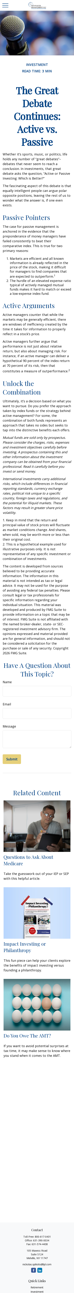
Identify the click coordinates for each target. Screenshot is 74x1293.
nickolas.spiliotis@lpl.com (37, 1264)
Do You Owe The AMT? (27, 1035)
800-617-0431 (43, 1236)
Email (7, 704)
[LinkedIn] (39, 1270)
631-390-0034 (41, 1240)
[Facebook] (33, 1270)
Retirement (37, 1287)
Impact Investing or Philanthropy (25, 946)
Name (7, 682)
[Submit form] (12, 759)
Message (9, 726)
